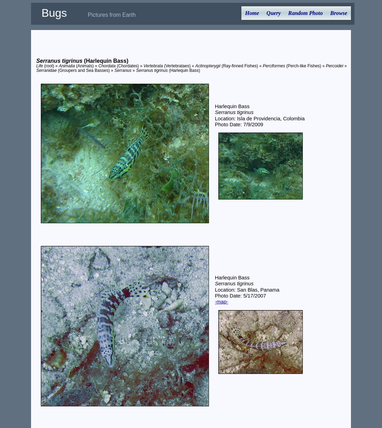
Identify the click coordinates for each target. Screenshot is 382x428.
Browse (338, 13)
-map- (221, 302)
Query (274, 13)
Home (252, 13)
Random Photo (305, 13)
